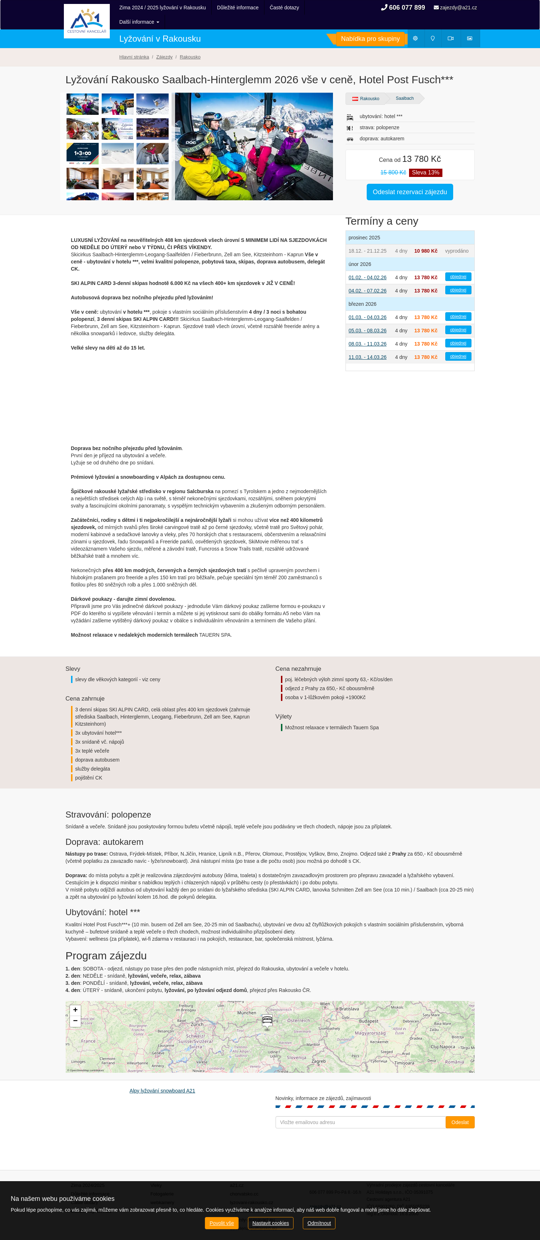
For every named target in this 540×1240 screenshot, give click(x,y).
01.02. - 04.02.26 (368, 263)
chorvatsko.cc (244, 1179)
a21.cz (237, 1171)
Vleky (156, 1171)
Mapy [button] (435, 25)
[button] (266, 1008)
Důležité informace (238, 7)
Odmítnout (319, 1223)
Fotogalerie (162, 1179)
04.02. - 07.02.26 (368, 276)
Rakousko (366, 84)
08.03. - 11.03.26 (368, 329)
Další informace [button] (290, 7)
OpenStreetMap (79, 1056)
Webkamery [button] (455, 25)
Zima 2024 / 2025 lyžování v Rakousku (162, 7)
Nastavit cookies (271, 1223)
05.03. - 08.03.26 (368, 316)
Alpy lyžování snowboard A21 (162, 1076)
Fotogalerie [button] (473, 25)
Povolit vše (222, 1223)
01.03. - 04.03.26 (368, 303)
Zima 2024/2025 (88, 1171)
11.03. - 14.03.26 (368, 343)
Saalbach (405, 83)
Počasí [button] (418, 25)
